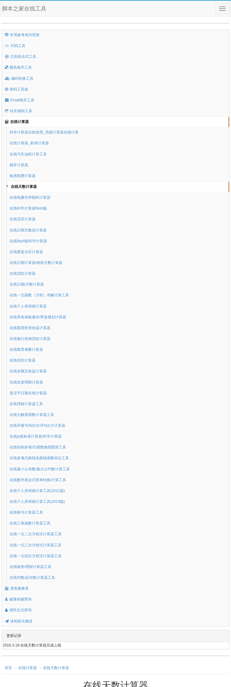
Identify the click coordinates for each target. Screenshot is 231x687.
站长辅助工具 (18, 111)
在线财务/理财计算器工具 (30, 567)
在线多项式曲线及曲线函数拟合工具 (39, 458)
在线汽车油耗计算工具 (28, 154)
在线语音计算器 (23, 219)
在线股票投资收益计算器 (30, 328)
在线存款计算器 (23, 360)
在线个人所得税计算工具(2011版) (37, 491)
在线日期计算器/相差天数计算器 (36, 263)
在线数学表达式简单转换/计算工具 (38, 480)
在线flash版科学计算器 (28, 241)
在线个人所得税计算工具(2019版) (37, 501)
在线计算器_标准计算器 (29, 143)
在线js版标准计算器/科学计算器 (36, 436)
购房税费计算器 (23, 176)
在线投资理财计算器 (26, 382)
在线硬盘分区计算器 (26, 252)
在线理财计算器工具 (26, 404)
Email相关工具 (19, 100)
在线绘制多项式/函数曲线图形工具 (38, 447)
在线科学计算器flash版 (28, 208)
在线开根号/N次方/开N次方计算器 (37, 425)
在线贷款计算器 (23, 273)
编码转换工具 (19, 78)
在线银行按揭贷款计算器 (30, 339)
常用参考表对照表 (22, 35)
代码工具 (15, 46)
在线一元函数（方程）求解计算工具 (39, 295)
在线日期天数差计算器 (28, 230)
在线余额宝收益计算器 (28, 371)
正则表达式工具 (20, 56)
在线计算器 (17, 122)
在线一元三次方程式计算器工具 (36, 545)
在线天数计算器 (24, 186)
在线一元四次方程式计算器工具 (36, 556)
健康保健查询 (18, 599)
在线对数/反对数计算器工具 (32, 577)
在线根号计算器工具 (26, 512)
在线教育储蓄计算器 (26, 349)
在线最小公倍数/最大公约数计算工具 (40, 469)
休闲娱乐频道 (18, 621)
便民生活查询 (18, 610)
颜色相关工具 (18, 67)
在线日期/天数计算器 (27, 284)
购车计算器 (19, 165)
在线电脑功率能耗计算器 (30, 197)
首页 (8, 668)
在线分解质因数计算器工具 (32, 415)
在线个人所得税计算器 (28, 306)
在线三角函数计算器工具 (30, 523)
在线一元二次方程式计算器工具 (36, 534)
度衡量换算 (17, 588)
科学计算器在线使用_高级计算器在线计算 (44, 132)
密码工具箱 (16, 89)
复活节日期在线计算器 (28, 393)
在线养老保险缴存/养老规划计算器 (38, 317)
